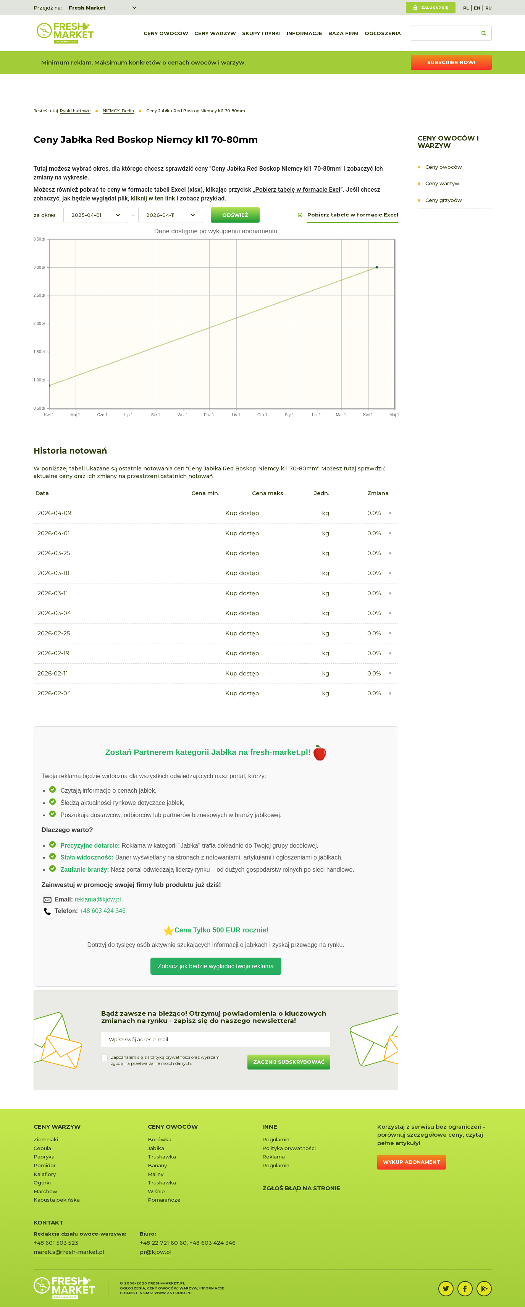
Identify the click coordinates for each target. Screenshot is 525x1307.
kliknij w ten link (152, 198)
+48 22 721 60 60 (163, 1242)
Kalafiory (45, 1174)
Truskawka (162, 1157)
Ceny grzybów (443, 200)
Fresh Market (87, 8)
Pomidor (45, 1165)
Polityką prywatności (169, 1057)
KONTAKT (48, 1222)
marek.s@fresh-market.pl (69, 1252)
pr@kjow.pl (155, 1252)
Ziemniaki (46, 1139)
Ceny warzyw (215, 33)
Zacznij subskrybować (289, 1062)
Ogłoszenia (383, 33)
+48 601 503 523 (56, 1242)
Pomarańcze (164, 1200)
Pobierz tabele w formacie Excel (352, 215)
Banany (157, 1165)
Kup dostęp (242, 513)
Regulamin (275, 1139)
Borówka (159, 1139)
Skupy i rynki (261, 33)
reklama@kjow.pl (97, 899)
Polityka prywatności (289, 1148)
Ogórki (42, 1182)
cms (147, 1293)
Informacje (304, 33)
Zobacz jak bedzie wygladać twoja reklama (216, 966)
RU (488, 8)
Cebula (42, 1148)
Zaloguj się (434, 7)
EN (477, 8)
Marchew (45, 1191)
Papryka (44, 1157)
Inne (269, 1126)
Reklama (273, 1157)
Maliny (155, 1174)
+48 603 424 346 (102, 911)
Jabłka (156, 1148)
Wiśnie (156, 1191)
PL (466, 8)
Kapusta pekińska (57, 1200)
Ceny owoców (166, 33)
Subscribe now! (451, 62)
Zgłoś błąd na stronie (301, 1188)
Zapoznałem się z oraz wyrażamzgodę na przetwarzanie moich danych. (165, 1060)
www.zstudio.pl (172, 1293)
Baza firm (343, 33)
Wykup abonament (411, 1162)
